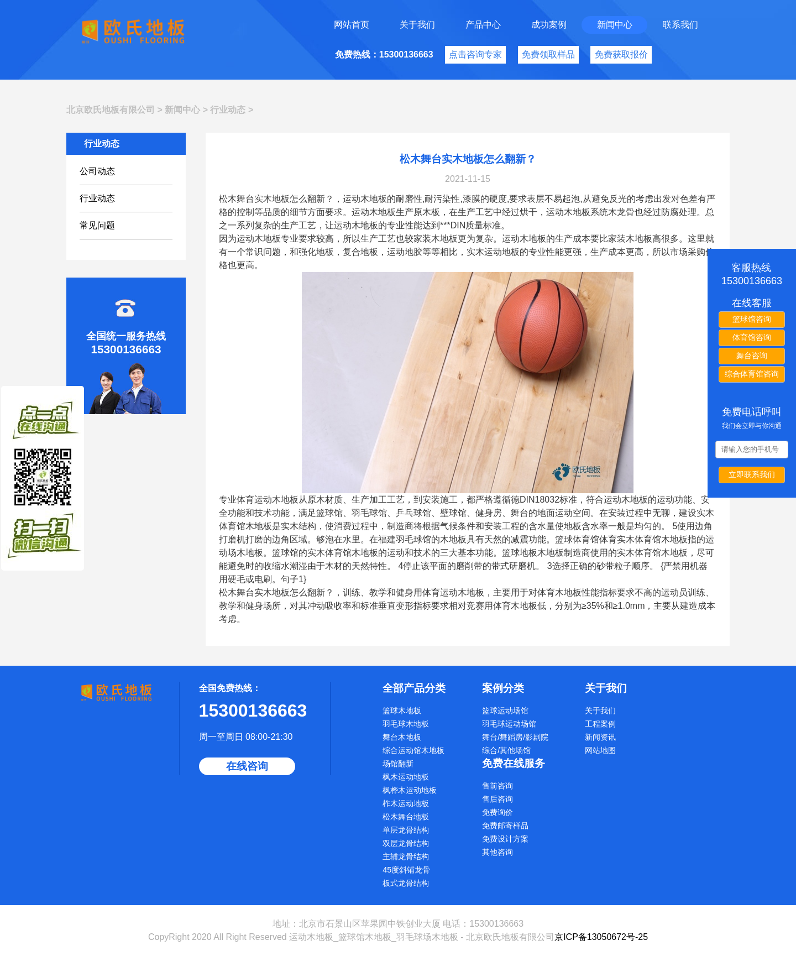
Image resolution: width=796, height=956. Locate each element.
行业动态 (227, 109)
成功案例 (549, 24)
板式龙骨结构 (406, 883)
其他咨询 (497, 852)
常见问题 (97, 225)
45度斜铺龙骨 (406, 869)
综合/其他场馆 (506, 750)
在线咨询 (247, 766)
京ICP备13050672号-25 (601, 937)
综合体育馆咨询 (752, 373)
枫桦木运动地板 (410, 790)
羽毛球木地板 (406, 723)
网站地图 (600, 750)
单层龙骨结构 (406, 830)
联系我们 (680, 24)
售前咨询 (497, 785)
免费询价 (497, 812)
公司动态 (97, 171)
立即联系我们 (752, 474)
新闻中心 (614, 24)
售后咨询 (497, 799)
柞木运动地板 (406, 803)
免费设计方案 (505, 838)
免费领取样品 (548, 54)
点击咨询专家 (475, 54)
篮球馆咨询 (751, 319)
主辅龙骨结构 (406, 856)
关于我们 (417, 24)
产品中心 (483, 24)
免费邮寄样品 (505, 825)
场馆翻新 (398, 763)
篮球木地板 (402, 710)
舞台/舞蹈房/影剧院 (515, 737)
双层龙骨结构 (406, 843)
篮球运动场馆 (505, 710)
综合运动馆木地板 (413, 750)
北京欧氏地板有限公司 (110, 109)
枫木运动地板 (406, 776)
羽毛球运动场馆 (509, 723)
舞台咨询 (751, 355)
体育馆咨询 (751, 337)
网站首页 (351, 24)
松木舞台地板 (406, 816)
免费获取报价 (621, 54)
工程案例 (600, 723)
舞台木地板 (402, 737)
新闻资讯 (600, 737)
